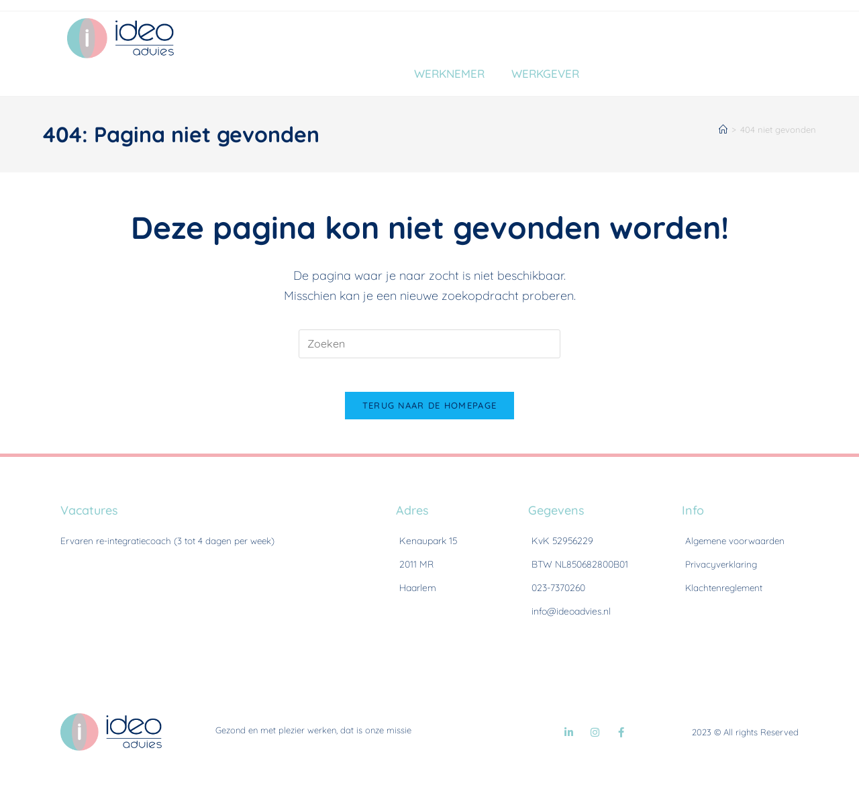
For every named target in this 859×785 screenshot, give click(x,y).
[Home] (723, 129)
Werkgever (545, 73)
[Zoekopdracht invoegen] (429, 343)
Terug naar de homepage (429, 412)
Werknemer (449, 73)
